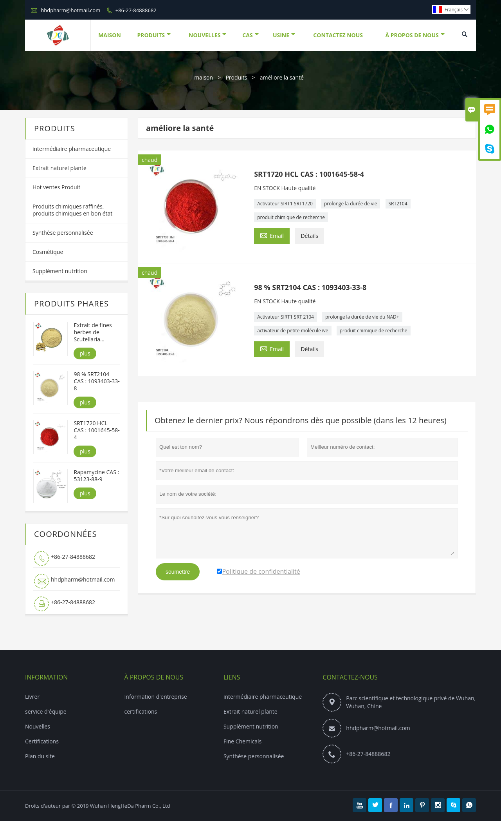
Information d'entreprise (155, 696)
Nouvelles (207, 35)
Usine (284, 35)
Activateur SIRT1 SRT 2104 (285, 317)
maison (203, 77)
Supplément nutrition (59, 271)
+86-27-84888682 (136, 10)
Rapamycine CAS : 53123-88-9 (96, 476)
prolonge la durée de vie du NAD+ (362, 317)
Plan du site (40, 756)
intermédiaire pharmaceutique (71, 148)
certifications (140, 711)
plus (84, 353)
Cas (250, 35)
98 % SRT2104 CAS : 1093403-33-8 (96, 381)
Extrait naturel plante (59, 168)
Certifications (42, 741)
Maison (109, 35)
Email (272, 235)
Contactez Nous (338, 35)
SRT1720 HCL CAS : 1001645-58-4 (96, 430)
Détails (309, 235)
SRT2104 (398, 203)
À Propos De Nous (414, 35)
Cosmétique (47, 252)
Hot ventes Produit (56, 187)
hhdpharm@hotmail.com (70, 10)
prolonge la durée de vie (350, 203)
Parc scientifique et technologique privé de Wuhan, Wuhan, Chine (411, 702)
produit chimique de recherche (291, 217)
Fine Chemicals (242, 741)
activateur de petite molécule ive (292, 330)
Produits (154, 35)
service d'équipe (46, 711)
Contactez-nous (350, 677)
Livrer (32, 696)
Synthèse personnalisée (62, 232)
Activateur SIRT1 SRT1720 (285, 203)
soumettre (178, 572)
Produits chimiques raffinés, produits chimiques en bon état (72, 210)
